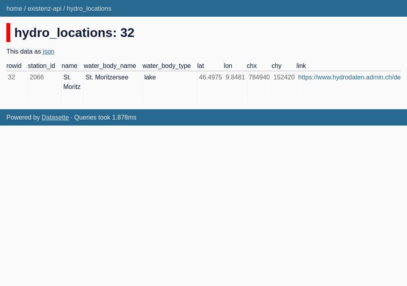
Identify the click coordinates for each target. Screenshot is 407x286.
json (48, 51)
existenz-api (44, 8)
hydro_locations (89, 8)
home (14, 8)
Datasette (55, 117)
